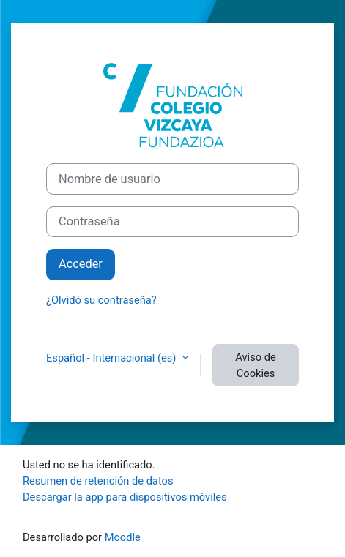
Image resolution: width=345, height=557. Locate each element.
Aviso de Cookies (255, 365)
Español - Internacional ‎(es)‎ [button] (112, 358)
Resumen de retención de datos (98, 480)
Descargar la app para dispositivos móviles (125, 497)
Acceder (81, 264)
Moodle (123, 537)
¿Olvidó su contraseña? (101, 300)
